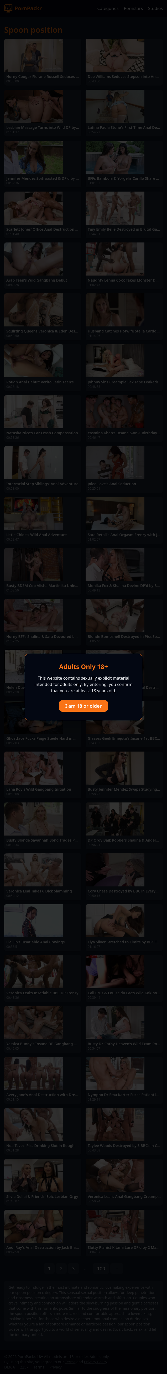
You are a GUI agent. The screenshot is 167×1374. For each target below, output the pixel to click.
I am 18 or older (83, 706)
